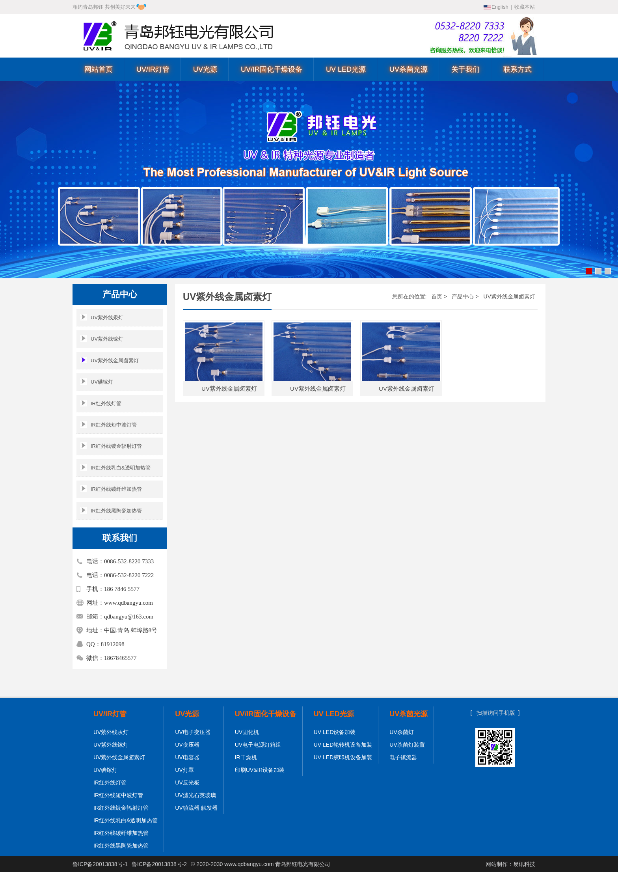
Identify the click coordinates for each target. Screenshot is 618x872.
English (499, 7)
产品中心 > (465, 296)
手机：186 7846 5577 (113, 589)
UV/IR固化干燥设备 (271, 69)
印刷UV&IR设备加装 (260, 770)
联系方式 (517, 69)
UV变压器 (187, 745)
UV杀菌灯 (401, 732)
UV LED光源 (346, 69)
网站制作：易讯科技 (510, 864)
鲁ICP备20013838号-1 (100, 864)
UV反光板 (187, 782)
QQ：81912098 (105, 644)
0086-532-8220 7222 (486, 39)
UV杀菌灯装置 (406, 745)
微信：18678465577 (111, 658)
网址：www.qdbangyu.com (119, 603)
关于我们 (465, 69)
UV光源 (205, 69)
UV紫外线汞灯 (101, 317)
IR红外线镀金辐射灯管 (111, 446)
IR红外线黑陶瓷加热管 (111, 510)
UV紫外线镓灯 (101, 338)
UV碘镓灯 (96, 381)
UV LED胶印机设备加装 (343, 757)
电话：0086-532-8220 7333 (120, 561)
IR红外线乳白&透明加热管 (115, 467)
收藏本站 (524, 7)
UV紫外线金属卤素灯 (109, 360)
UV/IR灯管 (152, 69)
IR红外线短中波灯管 (108, 424)
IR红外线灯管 (100, 403)
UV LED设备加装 (335, 732)
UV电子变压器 (192, 732)
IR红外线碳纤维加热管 (111, 488)
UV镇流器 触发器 (196, 808)
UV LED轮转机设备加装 (343, 745)
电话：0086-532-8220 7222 (120, 575)
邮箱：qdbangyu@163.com (119, 616)
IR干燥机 (246, 757)
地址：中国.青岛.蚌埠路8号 (121, 630)
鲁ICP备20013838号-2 (159, 864)
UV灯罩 (184, 770)
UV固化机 (247, 732)
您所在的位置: (409, 296)
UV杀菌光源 (408, 69)
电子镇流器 (403, 757)
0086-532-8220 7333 (486, 26)
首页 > (439, 296)
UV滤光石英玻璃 (195, 795)
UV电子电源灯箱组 (258, 745)
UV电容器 (187, 757)
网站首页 (98, 69)
